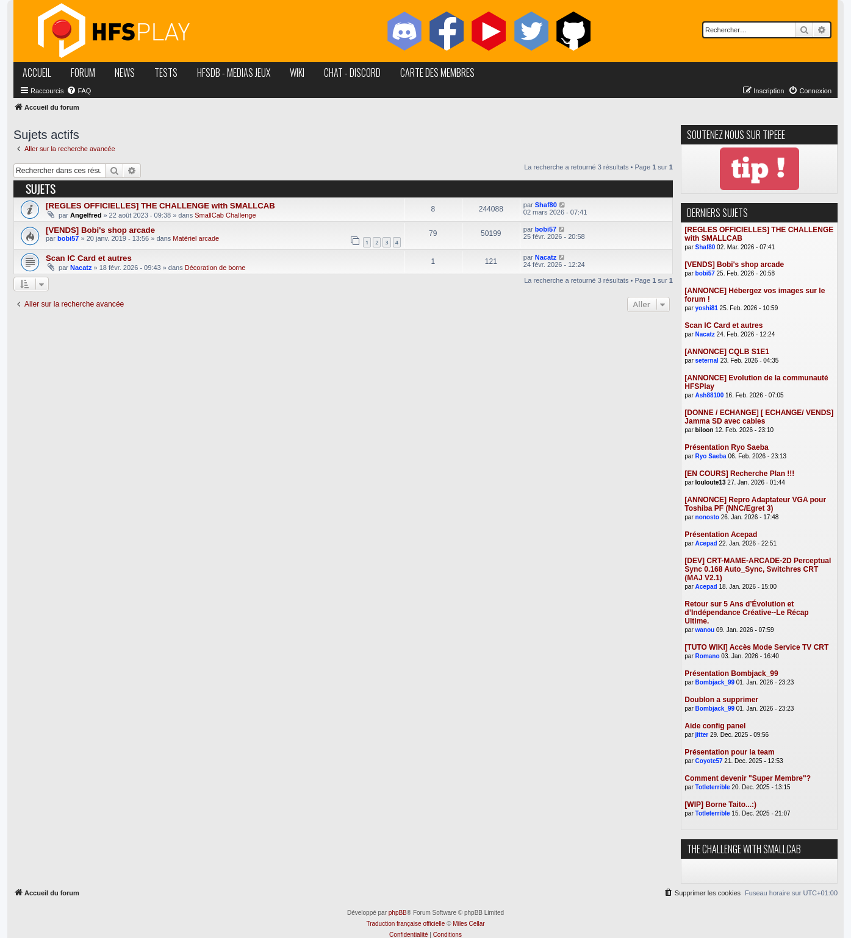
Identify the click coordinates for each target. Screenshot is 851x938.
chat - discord (352, 72)
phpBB (398, 912)
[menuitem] (78, 90)
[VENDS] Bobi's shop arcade (100, 230)
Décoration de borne (215, 267)
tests (166, 72)
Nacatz (81, 267)
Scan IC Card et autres (89, 258)
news (125, 72)
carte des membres (437, 72)
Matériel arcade (196, 238)
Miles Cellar (468, 923)
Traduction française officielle (405, 923)
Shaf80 (546, 204)
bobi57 (68, 238)
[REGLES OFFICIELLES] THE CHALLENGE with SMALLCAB (160, 205)
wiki (297, 72)
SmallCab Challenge (225, 215)
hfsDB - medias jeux (233, 72)
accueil (37, 72)
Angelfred (85, 215)
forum (83, 72)
